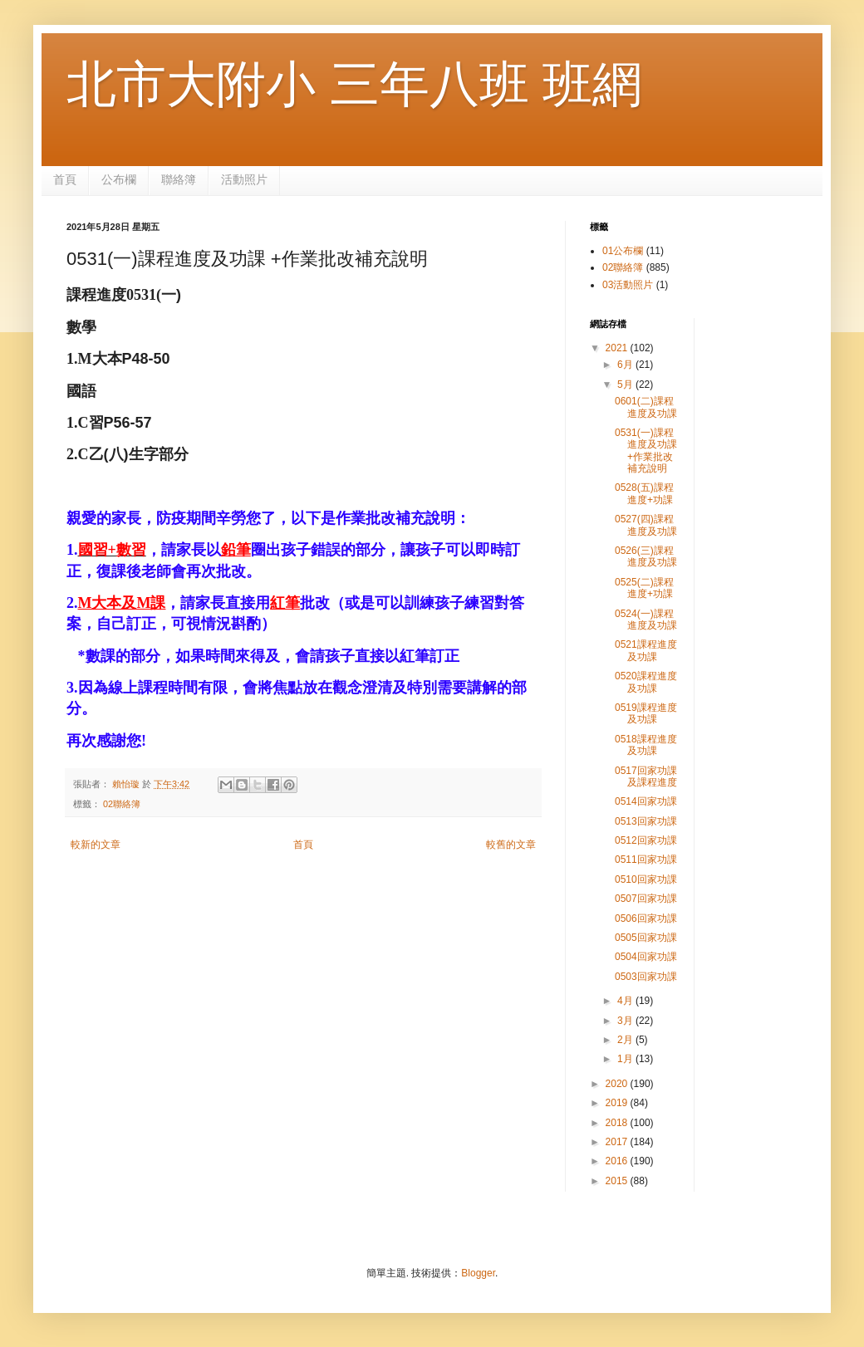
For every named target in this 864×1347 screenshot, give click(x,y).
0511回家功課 (646, 859)
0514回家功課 (646, 801)
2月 (626, 1040)
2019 (618, 1103)
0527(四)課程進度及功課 (646, 524)
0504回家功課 (646, 956)
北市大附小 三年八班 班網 (354, 84)
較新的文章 (95, 844)
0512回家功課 (646, 840)
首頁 (64, 179)
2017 (618, 1142)
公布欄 (118, 179)
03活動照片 (627, 285)
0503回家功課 (646, 976)
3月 (626, 1020)
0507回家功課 (646, 898)
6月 (626, 364)
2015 (618, 1181)
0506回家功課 (646, 918)
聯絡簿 (178, 179)
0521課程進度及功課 (646, 650)
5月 (626, 384)
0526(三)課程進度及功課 (646, 556)
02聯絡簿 (121, 804)
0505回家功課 (646, 937)
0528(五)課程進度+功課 (644, 493)
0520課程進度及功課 (646, 681)
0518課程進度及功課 (646, 745)
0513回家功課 (646, 821)
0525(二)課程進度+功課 (644, 588)
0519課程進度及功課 (646, 713)
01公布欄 (622, 251)
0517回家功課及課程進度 (646, 776)
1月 (626, 1059)
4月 (626, 1001)
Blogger (478, 1273)
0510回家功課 (646, 879)
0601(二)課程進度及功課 (646, 407)
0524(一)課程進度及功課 (646, 619)
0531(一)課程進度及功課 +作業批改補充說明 (646, 450)
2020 (618, 1084)
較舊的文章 (511, 844)
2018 (618, 1123)
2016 (618, 1161)
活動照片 (244, 179)
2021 (618, 348)
